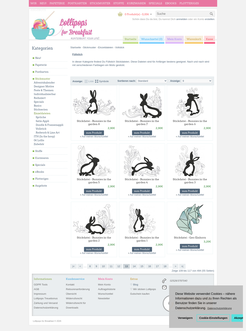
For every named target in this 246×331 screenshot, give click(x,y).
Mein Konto (104, 284)
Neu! (43, 3)
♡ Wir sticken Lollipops (143, 289)
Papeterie (57, 3)
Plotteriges (189, 3)
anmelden (181, 19)
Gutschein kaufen (140, 293)
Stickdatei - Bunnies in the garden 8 (94, 122)
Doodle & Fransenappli (49, 124)
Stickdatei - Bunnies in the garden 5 (94, 181)
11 (111, 266)
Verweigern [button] (185, 317)
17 (157, 266)
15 (141, 266)
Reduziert (40, 98)
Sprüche (41, 117)
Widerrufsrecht (74, 298)
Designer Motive (44, 86)
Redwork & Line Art (48, 132)
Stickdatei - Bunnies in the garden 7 (142, 122)
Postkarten (77, 3)
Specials (155, 3)
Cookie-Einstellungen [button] (213, 317)
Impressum (40, 293)
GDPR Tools (40, 284)
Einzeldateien (42, 113)
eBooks (170, 3)
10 (103, 266)
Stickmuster (100, 3)
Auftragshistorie (106, 289)
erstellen (209, 19)
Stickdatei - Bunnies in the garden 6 (190, 122)
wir (33, 3)
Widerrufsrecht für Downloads (76, 305)
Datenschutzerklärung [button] (219, 308)
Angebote (38, 10)
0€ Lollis (39, 140)
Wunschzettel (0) (152, 39)
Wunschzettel (105, 293)
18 (165, 266)
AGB (36, 289)
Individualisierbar (45, 94)
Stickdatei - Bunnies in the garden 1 (142, 239)
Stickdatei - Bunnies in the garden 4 (142, 181)
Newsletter (104, 298)
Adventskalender (44, 82)
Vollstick (41, 128)
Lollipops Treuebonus (46, 298)
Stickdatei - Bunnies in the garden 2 (94, 239)
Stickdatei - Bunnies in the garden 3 (190, 181)
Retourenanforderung (78, 289)
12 (118, 266)
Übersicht (71, 293)
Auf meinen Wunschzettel (95, 136)
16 (149, 266)
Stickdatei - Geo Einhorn (190, 237)
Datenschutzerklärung (46, 307)
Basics (38, 105)
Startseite (75, 47)
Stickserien (41, 109)
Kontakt (70, 284)
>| (182, 266)
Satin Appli (42, 121)
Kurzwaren (136, 3)
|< (73, 266)
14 (134, 266)
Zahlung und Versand (46, 303)
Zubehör (39, 144)
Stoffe (118, 3)
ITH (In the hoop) (44, 136)
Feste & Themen (44, 90)
